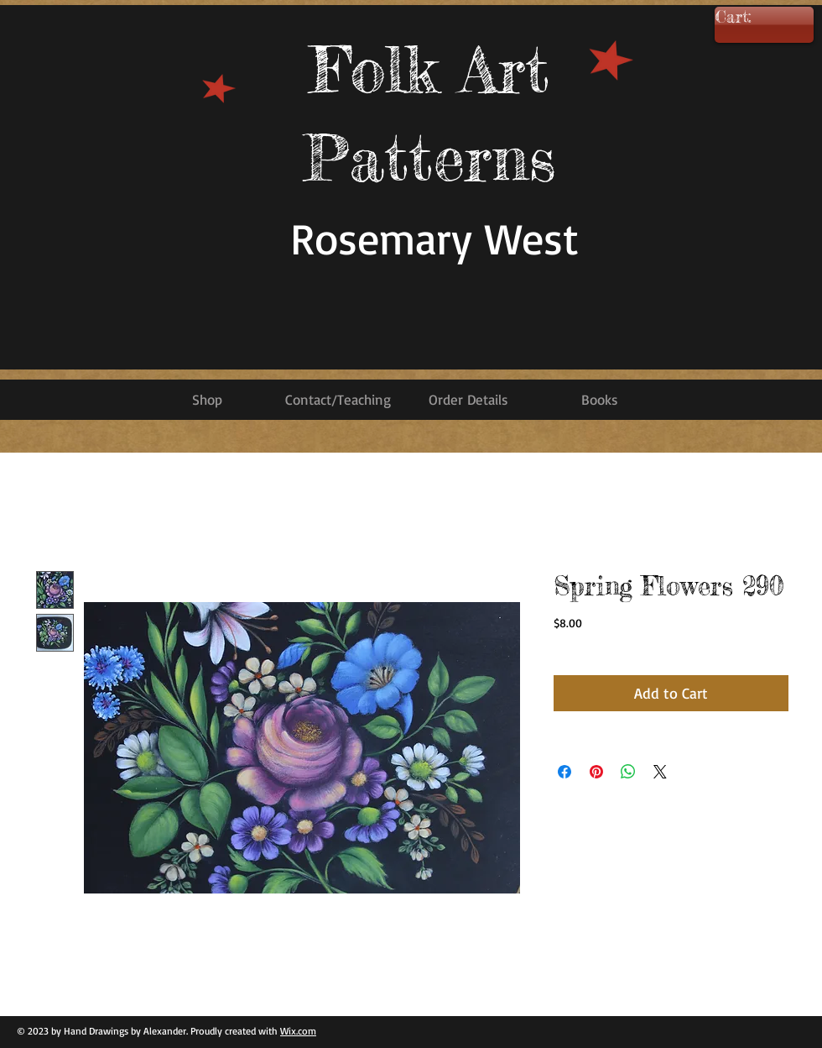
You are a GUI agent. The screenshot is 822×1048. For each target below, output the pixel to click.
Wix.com (298, 1030)
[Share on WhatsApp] (628, 772)
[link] (757, 17)
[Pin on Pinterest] (596, 772)
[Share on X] (660, 772)
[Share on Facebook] (564, 772)
